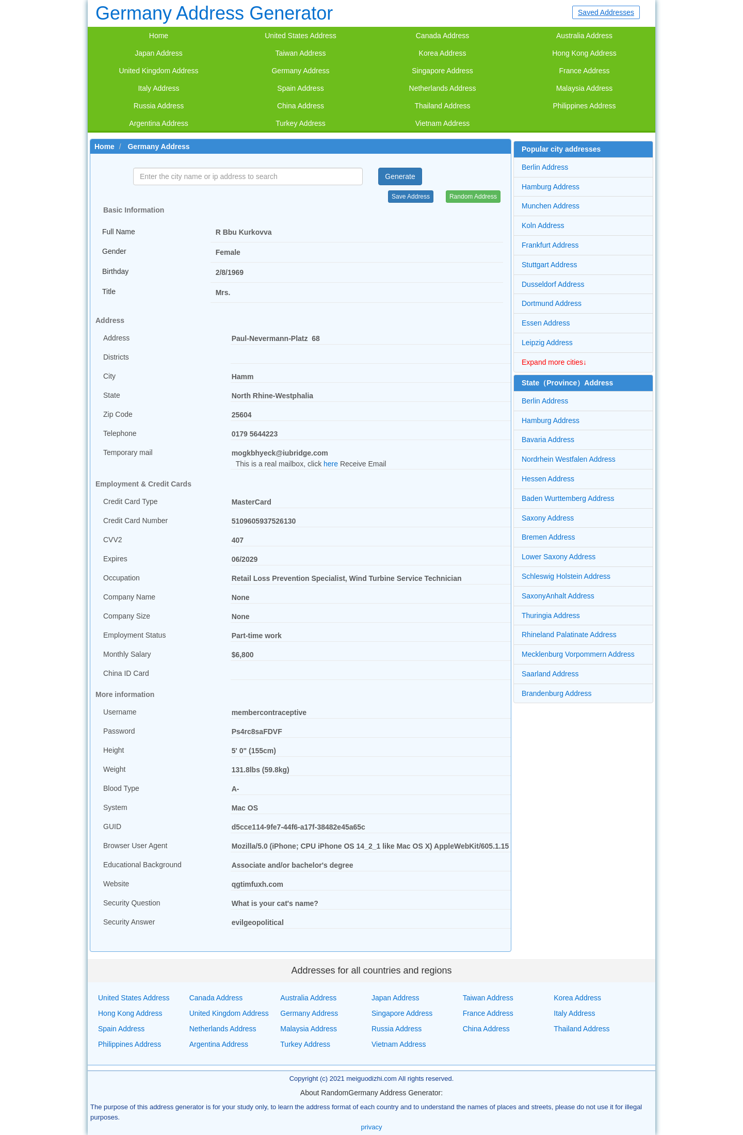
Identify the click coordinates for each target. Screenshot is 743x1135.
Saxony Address (548, 518)
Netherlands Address (442, 88)
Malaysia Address (584, 88)
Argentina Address (158, 123)
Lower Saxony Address (558, 557)
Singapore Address (442, 71)
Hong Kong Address (584, 53)
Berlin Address (545, 167)
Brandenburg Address (556, 693)
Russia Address (159, 106)
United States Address (300, 35)
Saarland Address (550, 674)
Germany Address (300, 71)
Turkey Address (301, 123)
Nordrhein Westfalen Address (569, 459)
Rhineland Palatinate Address (569, 634)
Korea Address (442, 53)
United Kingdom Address (158, 71)
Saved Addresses (606, 12)
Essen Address (546, 323)
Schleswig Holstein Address (566, 576)
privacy (371, 1127)
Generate (400, 176)
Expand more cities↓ (554, 362)
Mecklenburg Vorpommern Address (578, 654)
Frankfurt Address (550, 245)
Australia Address (584, 35)
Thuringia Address (551, 615)
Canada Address (443, 35)
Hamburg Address (550, 187)
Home (158, 35)
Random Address (473, 196)
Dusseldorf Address (553, 284)
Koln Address (543, 225)
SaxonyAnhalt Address (558, 596)
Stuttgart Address (549, 265)
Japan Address (159, 53)
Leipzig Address (547, 342)
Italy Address (158, 88)
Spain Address (300, 88)
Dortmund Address (552, 303)
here (331, 464)
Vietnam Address (442, 123)
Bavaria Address (548, 439)
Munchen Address (550, 206)
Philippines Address (584, 106)
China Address (300, 106)
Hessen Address (548, 479)
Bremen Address (548, 537)
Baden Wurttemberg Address (568, 498)
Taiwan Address (300, 53)
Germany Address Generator (214, 13)
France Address (584, 71)
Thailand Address (442, 106)
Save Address (411, 196)
